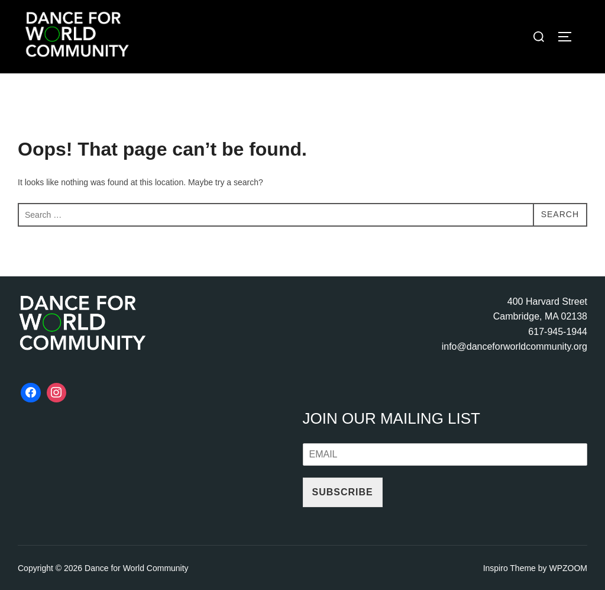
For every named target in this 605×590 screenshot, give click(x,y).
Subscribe (342, 492)
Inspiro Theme (509, 568)
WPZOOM (568, 568)
